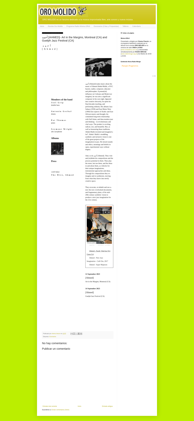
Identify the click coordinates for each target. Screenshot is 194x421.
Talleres (125, 26)
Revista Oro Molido (55, 26)
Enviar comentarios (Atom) (60, 410)
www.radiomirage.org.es (129, 54)
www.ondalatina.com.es (129, 50)
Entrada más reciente (50, 406)
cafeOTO (91, 245)
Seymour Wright (62, 129)
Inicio (42, 26)
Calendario (136, 26)
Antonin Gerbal (61, 111)
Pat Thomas (58, 120)
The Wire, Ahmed (62, 175)
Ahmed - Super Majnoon (98, 265)
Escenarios (52, 336)
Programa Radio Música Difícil (78, 26)
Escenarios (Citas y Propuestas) (106, 26)
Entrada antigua (107, 406)
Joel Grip (57, 103)
